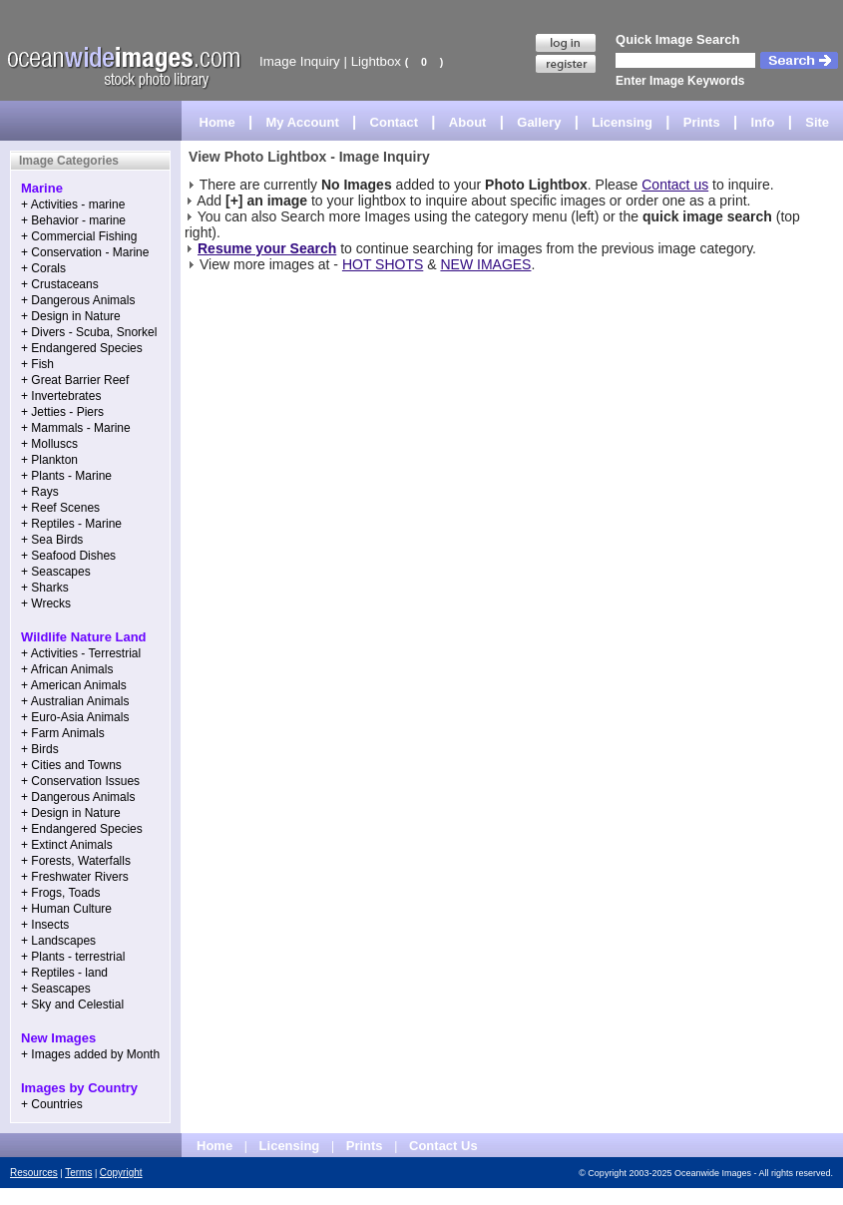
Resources (34, 1172)
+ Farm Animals (63, 733)
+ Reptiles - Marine (71, 524)
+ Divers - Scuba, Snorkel (89, 332)
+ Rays (40, 492)
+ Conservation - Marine (85, 252)
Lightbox (376, 61)
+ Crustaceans (60, 284)
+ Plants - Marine (66, 476)
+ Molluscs (49, 444)
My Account (302, 122)
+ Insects (45, 925)
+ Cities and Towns (71, 765)
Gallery (539, 122)
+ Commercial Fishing (79, 236)
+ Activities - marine (73, 204)
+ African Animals (67, 669)
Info (763, 122)
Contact (394, 122)
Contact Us (443, 1145)
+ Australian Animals (75, 701)
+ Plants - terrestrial (73, 957)
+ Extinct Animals (67, 845)
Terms (78, 1172)
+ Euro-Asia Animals (75, 717)
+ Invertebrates (61, 396)
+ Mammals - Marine (76, 428)
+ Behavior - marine (73, 220)
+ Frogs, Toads (61, 893)
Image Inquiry (299, 61)
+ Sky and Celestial (72, 1004)
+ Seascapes (56, 572)
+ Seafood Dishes (68, 556)
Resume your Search (267, 248)
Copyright (121, 1172)
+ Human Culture (66, 909)
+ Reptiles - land (64, 973)
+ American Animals (74, 685)
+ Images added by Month (90, 1054)
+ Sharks (45, 588)
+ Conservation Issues (80, 781)
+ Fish (37, 364)
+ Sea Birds (52, 540)
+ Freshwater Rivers (75, 877)
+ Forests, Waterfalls (76, 861)
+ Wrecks (46, 603)
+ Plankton (49, 460)
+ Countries (52, 1104)
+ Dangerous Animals (78, 300)
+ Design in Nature (71, 316)
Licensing (622, 122)
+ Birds (40, 749)
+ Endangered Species (82, 348)
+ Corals (43, 268)
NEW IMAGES (485, 264)
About (468, 122)
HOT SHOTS (382, 264)
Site (817, 122)
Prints (701, 122)
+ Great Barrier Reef (75, 380)
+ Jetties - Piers (62, 412)
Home (217, 122)
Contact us (674, 185)
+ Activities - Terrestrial (81, 653)
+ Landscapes (58, 941)
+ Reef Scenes (60, 508)
